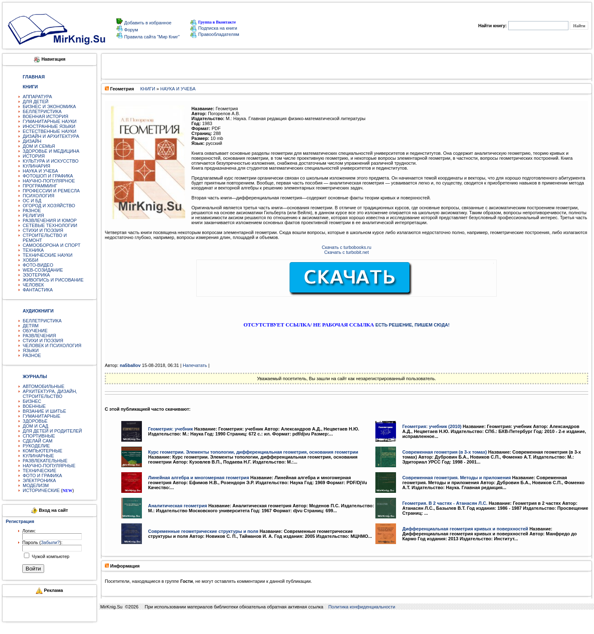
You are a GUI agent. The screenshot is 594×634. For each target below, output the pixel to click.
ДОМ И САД (35, 425)
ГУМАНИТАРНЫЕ (41, 416)
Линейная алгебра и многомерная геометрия (198, 477)
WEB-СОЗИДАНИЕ (43, 269)
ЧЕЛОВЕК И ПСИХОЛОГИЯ (52, 345)
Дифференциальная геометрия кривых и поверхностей (465, 528)
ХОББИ (30, 260)
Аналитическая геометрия (177, 505)
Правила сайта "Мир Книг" (151, 36)
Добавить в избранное (147, 22)
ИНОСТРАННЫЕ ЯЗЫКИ (49, 126)
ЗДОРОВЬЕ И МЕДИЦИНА (51, 151)
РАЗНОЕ (32, 210)
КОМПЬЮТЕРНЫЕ (42, 450)
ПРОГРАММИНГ (40, 185)
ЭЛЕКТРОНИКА (39, 480)
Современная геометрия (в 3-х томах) (444, 451)
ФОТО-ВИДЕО (38, 265)
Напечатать (195, 365)
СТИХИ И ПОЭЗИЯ (43, 230)
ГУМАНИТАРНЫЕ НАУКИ (50, 121)
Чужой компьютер (50, 556)
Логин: (29, 530)
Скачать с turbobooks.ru (346, 247)
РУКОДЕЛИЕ (36, 445)
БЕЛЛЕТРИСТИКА (42, 111)
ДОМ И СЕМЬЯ (39, 146)
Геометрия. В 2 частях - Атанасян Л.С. (444, 503)
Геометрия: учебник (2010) (432, 426)
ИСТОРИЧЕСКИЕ (41, 490)
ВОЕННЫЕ (34, 406)
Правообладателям (214, 34)
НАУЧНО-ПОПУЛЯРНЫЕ (49, 465)
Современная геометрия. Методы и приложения (456, 477)
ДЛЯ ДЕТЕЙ (35, 101)
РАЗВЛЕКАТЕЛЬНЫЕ (45, 460)
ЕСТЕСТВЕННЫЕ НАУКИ (49, 131)
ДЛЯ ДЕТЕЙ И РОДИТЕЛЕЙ (52, 430)
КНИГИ (147, 88)
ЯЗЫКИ (31, 350)
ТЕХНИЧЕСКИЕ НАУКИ (48, 255)
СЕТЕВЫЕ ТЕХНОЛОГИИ (50, 225)
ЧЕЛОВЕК (33, 284)
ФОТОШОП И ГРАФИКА (48, 175)
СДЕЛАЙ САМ (37, 440)
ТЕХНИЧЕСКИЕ (40, 470)
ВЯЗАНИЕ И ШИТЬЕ (44, 411)
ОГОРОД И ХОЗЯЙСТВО (49, 205)
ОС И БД (32, 200)
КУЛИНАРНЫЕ (38, 455)
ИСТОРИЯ (34, 156)
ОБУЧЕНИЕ (35, 330)
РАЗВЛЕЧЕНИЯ (39, 335)
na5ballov (130, 365)
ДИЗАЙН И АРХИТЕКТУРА (51, 136)
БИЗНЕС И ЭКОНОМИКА (49, 106)
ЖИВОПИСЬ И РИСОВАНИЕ (53, 279)
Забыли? (50, 542)
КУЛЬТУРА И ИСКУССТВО (50, 160)
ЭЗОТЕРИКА (36, 274)
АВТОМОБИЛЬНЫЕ (43, 386)
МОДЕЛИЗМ (36, 485)
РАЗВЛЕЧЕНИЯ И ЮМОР (50, 220)
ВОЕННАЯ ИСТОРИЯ (45, 116)
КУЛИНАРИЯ (36, 165)
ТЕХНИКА (33, 250)
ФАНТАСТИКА (38, 289)
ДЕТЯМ (30, 325)
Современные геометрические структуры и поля (203, 531)
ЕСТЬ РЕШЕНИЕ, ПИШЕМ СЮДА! (412, 324)
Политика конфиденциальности (361, 606)
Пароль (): (42, 542)
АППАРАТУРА (37, 96)
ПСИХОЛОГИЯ (38, 195)
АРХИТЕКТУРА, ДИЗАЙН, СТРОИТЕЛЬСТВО (50, 394)
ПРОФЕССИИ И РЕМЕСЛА (51, 190)
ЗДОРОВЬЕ (35, 421)
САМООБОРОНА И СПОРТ (51, 245)
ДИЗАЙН (32, 141)
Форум (130, 29)
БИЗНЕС (32, 401)
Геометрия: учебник (170, 428)
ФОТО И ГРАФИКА (42, 475)
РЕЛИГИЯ (33, 215)
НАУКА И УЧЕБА (40, 170)
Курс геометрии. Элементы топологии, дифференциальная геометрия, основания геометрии (253, 451)
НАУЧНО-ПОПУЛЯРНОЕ (49, 180)
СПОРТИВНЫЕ (39, 435)
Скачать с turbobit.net (346, 252)
